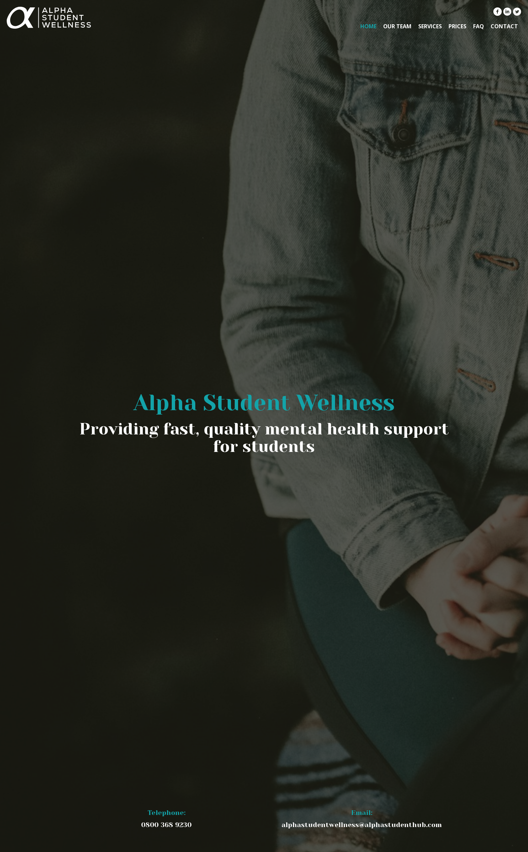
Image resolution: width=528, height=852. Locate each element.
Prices (457, 26)
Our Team (397, 26)
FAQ (478, 26)
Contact (504, 26)
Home (368, 26)
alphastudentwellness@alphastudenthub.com (361, 825)
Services (430, 26)
